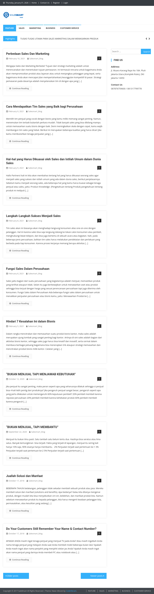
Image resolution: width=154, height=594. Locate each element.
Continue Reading (19, 88)
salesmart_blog (36, 58)
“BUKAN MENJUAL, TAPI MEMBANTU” (32, 427)
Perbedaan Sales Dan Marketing (27, 54)
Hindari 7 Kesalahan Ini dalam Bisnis (30, 321)
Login (65, 3)
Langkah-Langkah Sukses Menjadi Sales (33, 216)
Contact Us (44, 3)
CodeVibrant (71, 591)
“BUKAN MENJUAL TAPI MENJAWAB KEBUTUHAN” (41, 374)
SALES (21, 28)
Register (56, 3)
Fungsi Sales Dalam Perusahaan (27, 269)
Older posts (12, 575)
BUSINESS (50, 28)
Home (34, 3)
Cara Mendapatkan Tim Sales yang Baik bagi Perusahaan (44, 106)
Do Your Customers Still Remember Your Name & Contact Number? (51, 529)
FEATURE (9, 28)
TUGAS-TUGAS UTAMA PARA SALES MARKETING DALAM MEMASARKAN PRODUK (59, 38)
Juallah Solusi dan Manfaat (24, 476)
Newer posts (96, 575)
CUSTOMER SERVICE (69, 28)
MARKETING (35, 28)
